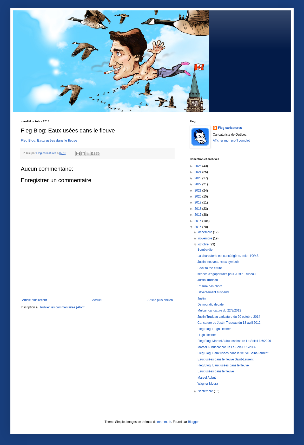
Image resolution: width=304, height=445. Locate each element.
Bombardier (205, 249)
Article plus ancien (160, 300)
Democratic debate (210, 304)
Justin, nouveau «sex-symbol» (218, 262)
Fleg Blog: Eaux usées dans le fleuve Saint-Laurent (232, 353)
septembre (206, 391)
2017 (198, 215)
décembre (205, 232)
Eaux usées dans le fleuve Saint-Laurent (225, 359)
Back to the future (209, 268)
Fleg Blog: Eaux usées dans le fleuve (49, 140)
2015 (198, 227)
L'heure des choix (209, 286)
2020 (198, 196)
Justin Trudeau (207, 280)
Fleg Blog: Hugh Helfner (214, 329)
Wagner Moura (207, 383)
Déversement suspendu (213, 292)
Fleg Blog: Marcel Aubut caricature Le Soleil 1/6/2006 (234, 341)
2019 (198, 202)
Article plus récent (34, 300)
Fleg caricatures (230, 128)
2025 (198, 166)
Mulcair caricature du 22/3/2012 (219, 310)
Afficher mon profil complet (231, 140)
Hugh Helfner (206, 335)
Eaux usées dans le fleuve (215, 371)
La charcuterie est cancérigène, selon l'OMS (228, 256)
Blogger (193, 422)
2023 (198, 178)
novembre (205, 238)
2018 (198, 209)
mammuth (164, 422)
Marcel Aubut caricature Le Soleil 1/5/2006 (226, 347)
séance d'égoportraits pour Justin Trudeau (226, 274)
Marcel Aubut (206, 377)
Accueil (97, 300)
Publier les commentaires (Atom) (62, 307)
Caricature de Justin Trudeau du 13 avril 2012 (229, 323)
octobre (203, 244)
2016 (198, 221)
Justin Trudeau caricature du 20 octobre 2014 (228, 317)
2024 (198, 172)
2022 (198, 184)
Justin (201, 298)
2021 (198, 190)
